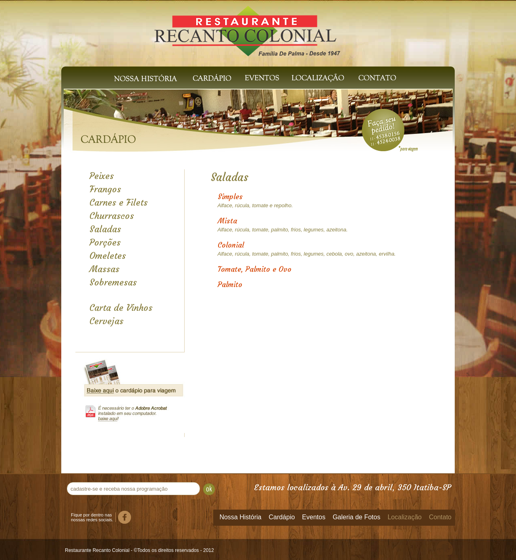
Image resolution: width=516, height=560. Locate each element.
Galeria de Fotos (356, 517)
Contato (379, 78)
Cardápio (212, 78)
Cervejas (106, 321)
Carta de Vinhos (120, 307)
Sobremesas (113, 282)
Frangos (105, 189)
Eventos (262, 78)
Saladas (105, 229)
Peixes (101, 176)
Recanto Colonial (247, 27)
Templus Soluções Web (444, 549)
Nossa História (146, 78)
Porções (105, 242)
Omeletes (107, 255)
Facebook (125, 517)
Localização (316, 78)
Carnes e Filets (118, 202)
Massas (104, 269)
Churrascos (111, 215)
